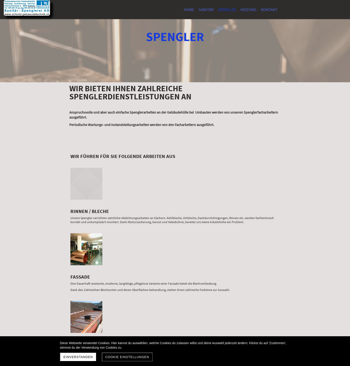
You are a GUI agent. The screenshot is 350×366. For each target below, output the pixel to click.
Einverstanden (78, 357)
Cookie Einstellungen (127, 357)
